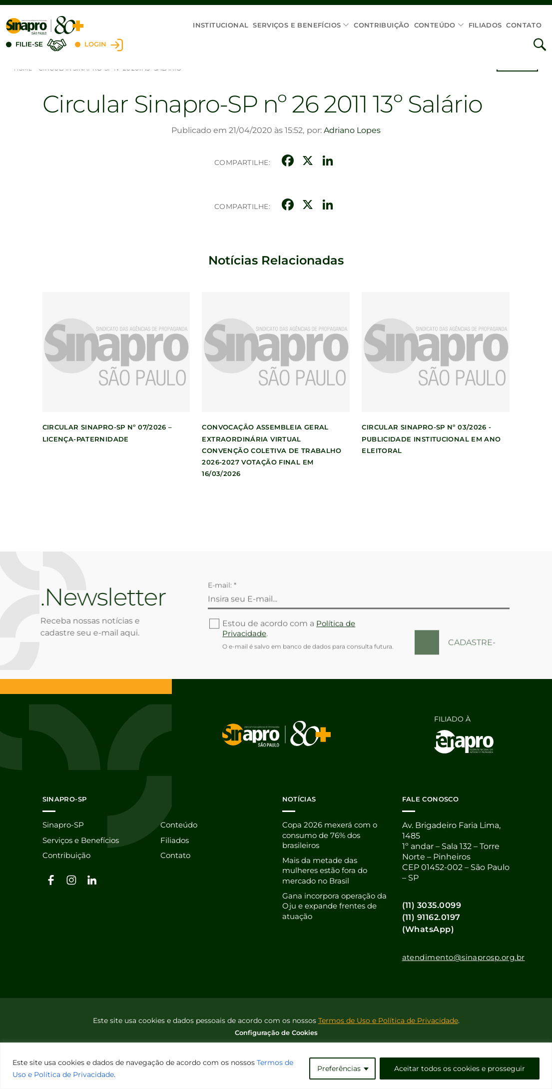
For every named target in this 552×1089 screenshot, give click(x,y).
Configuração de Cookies (276, 1032)
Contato (524, 25)
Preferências (339, 1068)
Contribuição (382, 25)
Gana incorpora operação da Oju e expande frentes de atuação (333, 908)
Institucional (220, 25)
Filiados (485, 25)
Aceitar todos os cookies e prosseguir (459, 1068)
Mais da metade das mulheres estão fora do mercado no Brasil (328, 871)
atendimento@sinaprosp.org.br (468, 957)
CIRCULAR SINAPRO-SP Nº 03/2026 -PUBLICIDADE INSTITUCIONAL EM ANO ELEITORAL (431, 438)
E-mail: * (222, 619)
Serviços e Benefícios (297, 25)
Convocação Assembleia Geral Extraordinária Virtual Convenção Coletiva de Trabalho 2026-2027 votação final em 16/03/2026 (272, 450)
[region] (276, 1065)
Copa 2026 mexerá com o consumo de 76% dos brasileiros (333, 835)
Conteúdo (435, 25)
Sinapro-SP (64, 825)
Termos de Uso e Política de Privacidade (388, 1019)
